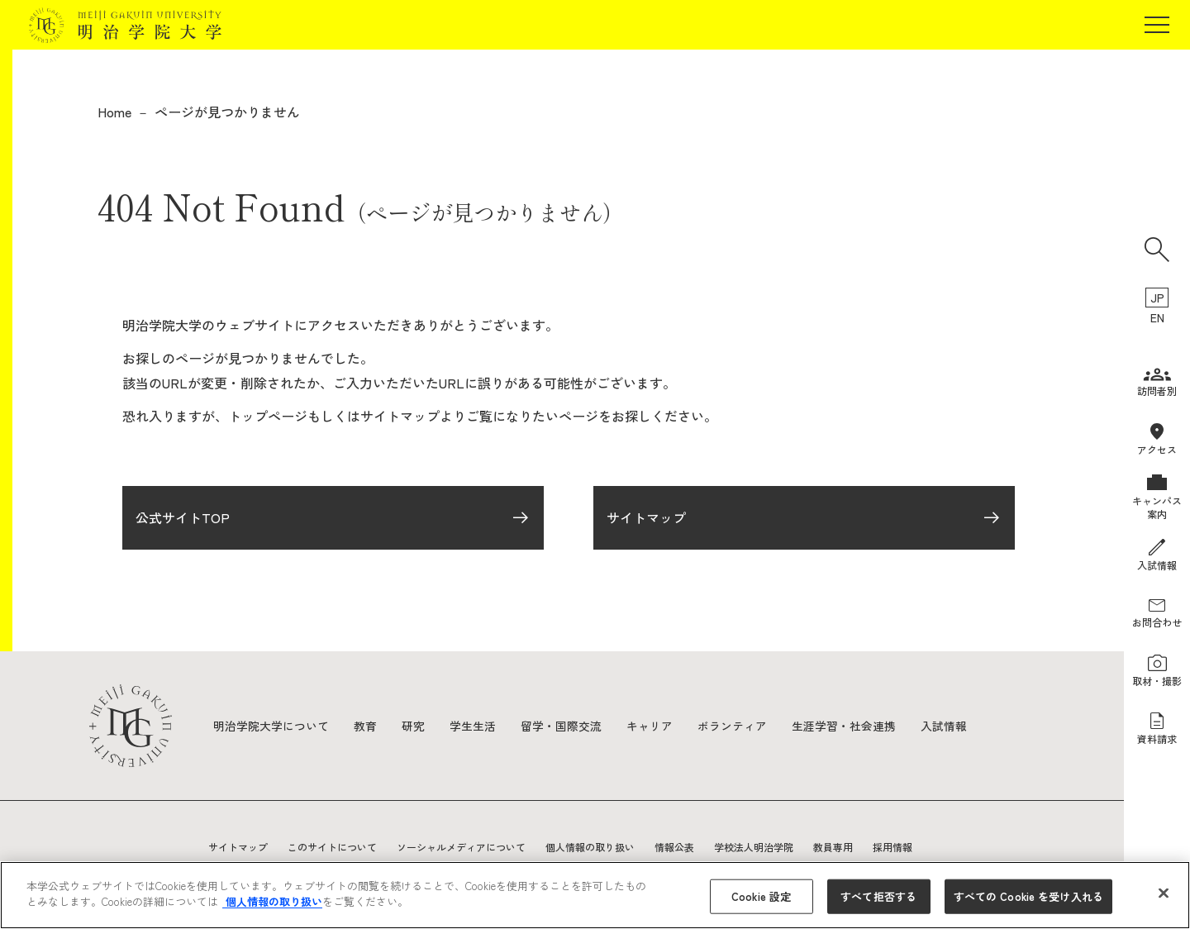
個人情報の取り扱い (590, 847)
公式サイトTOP (183, 519)
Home (114, 111)
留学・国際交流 (561, 725)
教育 (365, 725)
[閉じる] (1163, 892)
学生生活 (473, 725)
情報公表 (674, 847)
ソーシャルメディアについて (461, 847)
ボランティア (732, 725)
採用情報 (892, 847)
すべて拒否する (878, 896)
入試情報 (944, 725)
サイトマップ (646, 519)
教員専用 (833, 847)
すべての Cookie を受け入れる (1028, 896)
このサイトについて (332, 847)
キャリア (649, 725)
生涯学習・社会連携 (844, 725)
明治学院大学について (271, 725)
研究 (413, 725)
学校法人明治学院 (753, 847)
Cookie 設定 (761, 896)
